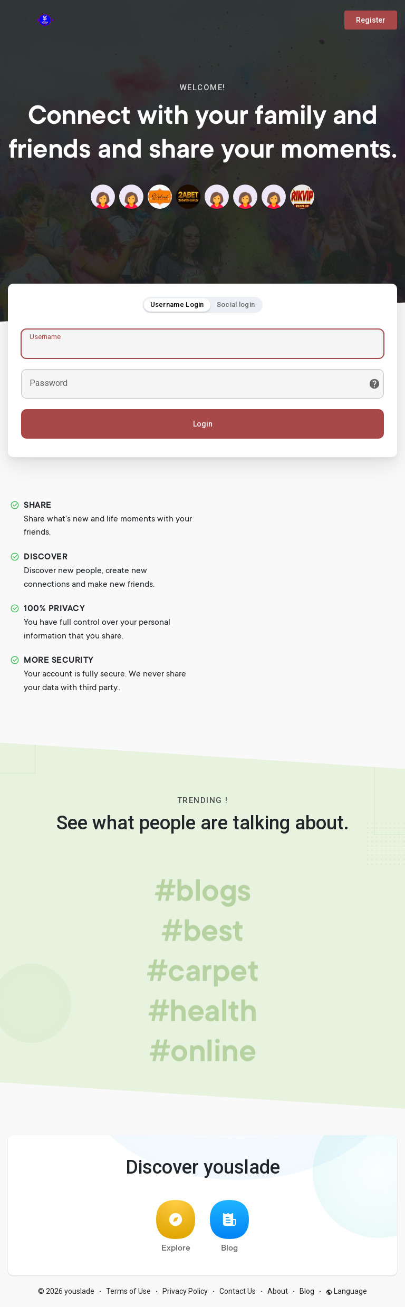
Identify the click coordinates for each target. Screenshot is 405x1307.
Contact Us (237, 1291)
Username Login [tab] (177, 304)
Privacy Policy (185, 1291)
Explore (175, 1226)
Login (203, 424)
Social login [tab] (236, 304)
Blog (229, 1226)
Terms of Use (128, 1291)
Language (346, 1291)
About (277, 1291)
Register (370, 20)
